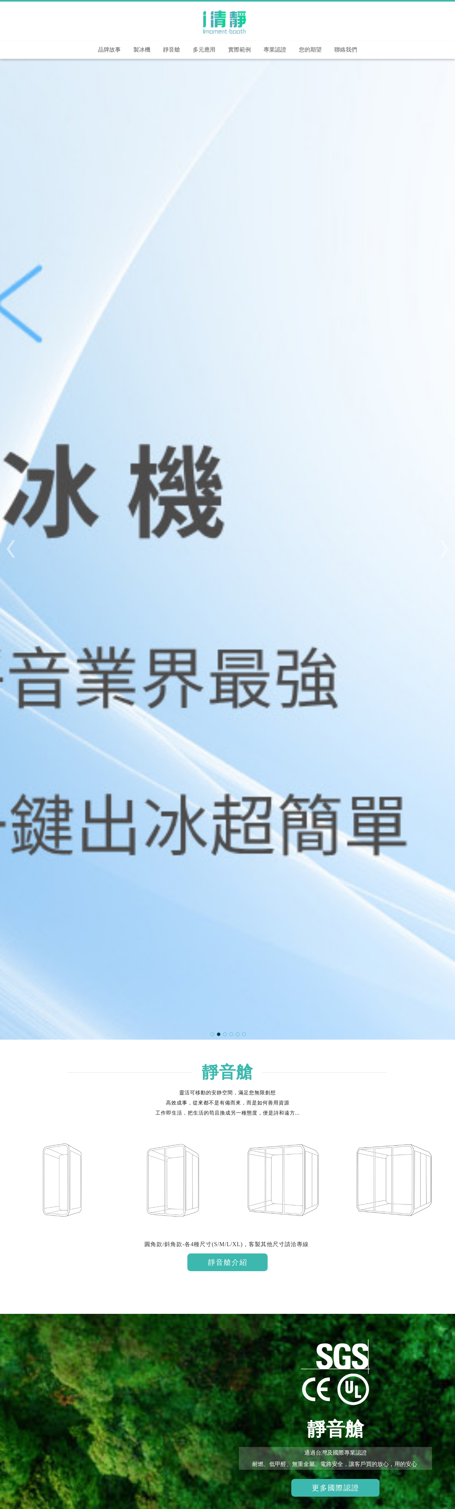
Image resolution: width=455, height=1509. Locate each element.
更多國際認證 (335, 1489)
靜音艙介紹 (227, 1263)
